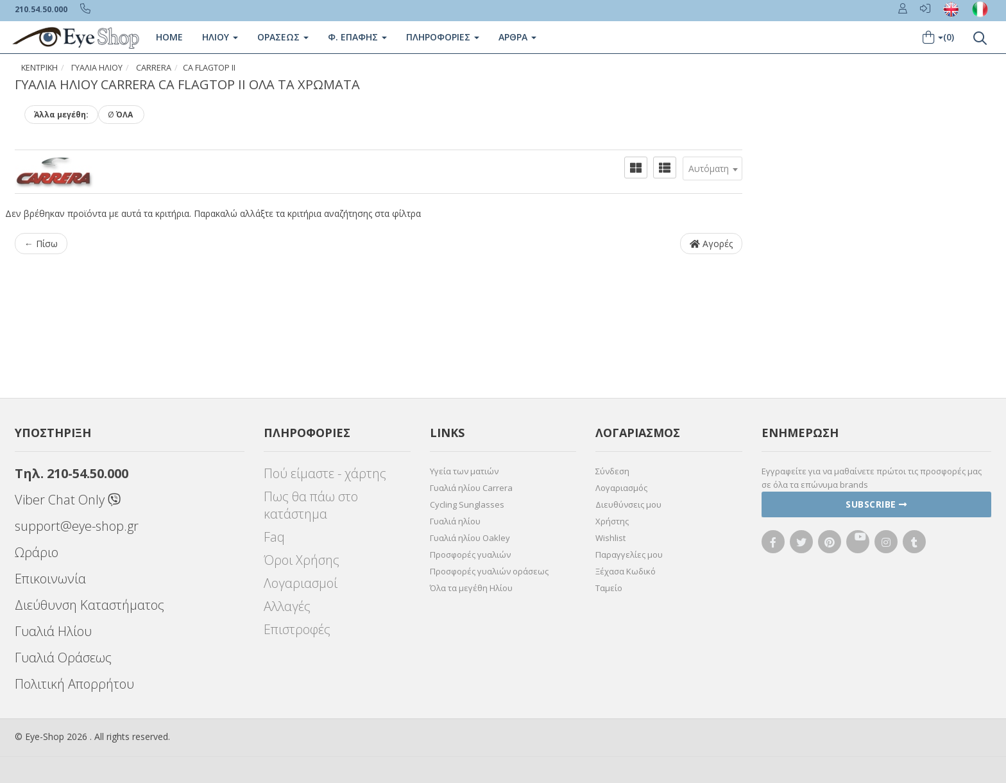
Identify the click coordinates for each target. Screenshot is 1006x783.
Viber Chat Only (68, 499)
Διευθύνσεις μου (628, 504)
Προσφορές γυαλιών (470, 554)
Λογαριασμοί (300, 583)
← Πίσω (41, 243)
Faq (274, 537)
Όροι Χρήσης (301, 560)
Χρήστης (612, 521)
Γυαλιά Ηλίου (53, 631)
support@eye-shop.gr (77, 526)
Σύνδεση (612, 471)
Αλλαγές (287, 606)
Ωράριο (36, 552)
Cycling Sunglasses (467, 504)
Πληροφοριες (442, 37)
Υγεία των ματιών (464, 471)
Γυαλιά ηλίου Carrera (471, 488)
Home (169, 37)
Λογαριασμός (621, 488)
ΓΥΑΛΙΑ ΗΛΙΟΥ (97, 67)
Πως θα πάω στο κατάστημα (311, 505)
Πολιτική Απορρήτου (74, 684)
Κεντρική (39, 67)
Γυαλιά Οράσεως (63, 657)
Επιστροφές (297, 629)
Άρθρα (517, 37)
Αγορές (711, 243)
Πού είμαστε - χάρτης (325, 473)
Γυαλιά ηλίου (455, 521)
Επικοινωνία (50, 578)
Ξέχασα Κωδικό (625, 571)
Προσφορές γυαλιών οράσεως (489, 571)
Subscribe (876, 504)
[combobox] (712, 168)
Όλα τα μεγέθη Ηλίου (471, 588)
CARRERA (153, 67)
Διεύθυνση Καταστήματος (89, 605)
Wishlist (610, 538)
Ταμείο (608, 588)
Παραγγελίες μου (629, 554)
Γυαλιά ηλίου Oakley (470, 538)
